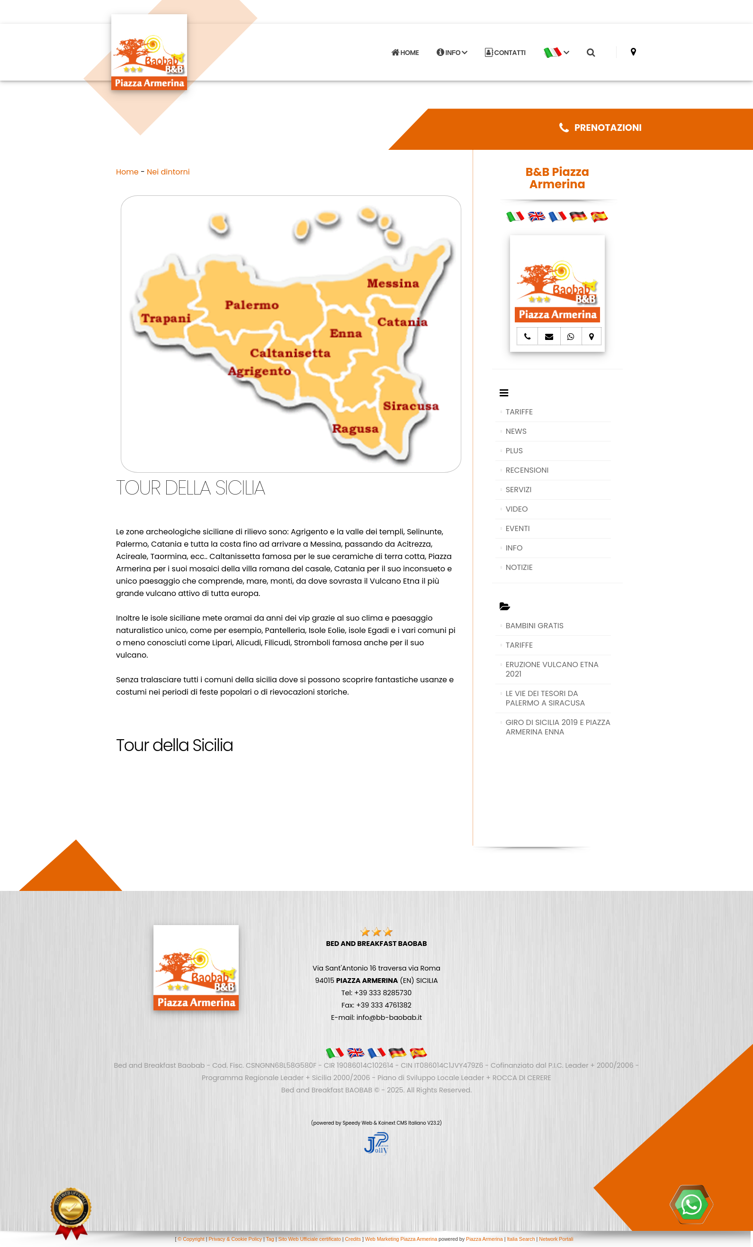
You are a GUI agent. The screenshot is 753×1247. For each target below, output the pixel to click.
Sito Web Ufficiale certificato (309, 1239)
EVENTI (518, 528)
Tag (270, 1239)
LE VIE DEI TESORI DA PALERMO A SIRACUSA (545, 698)
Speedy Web (357, 1123)
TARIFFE (519, 411)
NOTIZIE (519, 567)
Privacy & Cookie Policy (235, 1239)
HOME (405, 52)
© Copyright (191, 1239)
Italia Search (521, 1239)
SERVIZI (519, 489)
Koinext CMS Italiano (402, 1123)
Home (127, 171)
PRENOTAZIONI (600, 127)
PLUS (514, 450)
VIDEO (517, 509)
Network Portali (556, 1239)
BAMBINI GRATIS (535, 625)
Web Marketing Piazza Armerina (401, 1239)
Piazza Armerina (484, 1239)
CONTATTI (505, 52)
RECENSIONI (527, 470)
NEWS (516, 431)
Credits (353, 1239)
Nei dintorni (168, 171)
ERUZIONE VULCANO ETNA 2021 (552, 669)
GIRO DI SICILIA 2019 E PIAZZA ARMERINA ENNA (558, 727)
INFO (452, 52)
